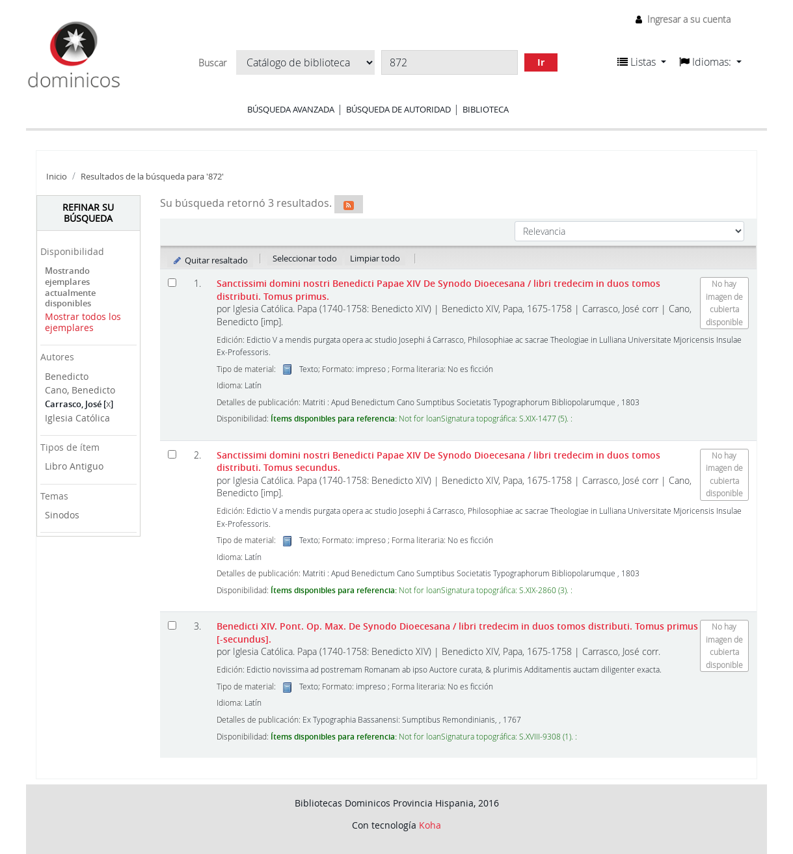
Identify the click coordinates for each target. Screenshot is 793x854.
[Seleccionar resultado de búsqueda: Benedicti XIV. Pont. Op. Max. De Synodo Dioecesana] (172, 625)
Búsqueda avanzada (290, 109)
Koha (430, 825)
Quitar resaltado (210, 260)
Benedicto (66, 376)
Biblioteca (486, 109)
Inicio (56, 176)
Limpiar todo (375, 258)
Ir (540, 62)
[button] (641, 61)
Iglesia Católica (77, 418)
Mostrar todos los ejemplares (83, 322)
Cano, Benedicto (80, 390)
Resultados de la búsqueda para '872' (152, 176)
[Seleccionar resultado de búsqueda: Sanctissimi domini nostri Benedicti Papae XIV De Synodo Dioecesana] (172, 282)
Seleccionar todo (305, 258)
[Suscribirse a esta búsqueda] (348, 204)
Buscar (212, 63)
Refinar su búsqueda (88, 212)
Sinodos (62, 515)
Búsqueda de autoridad (398, 109)
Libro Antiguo (74, 466)
